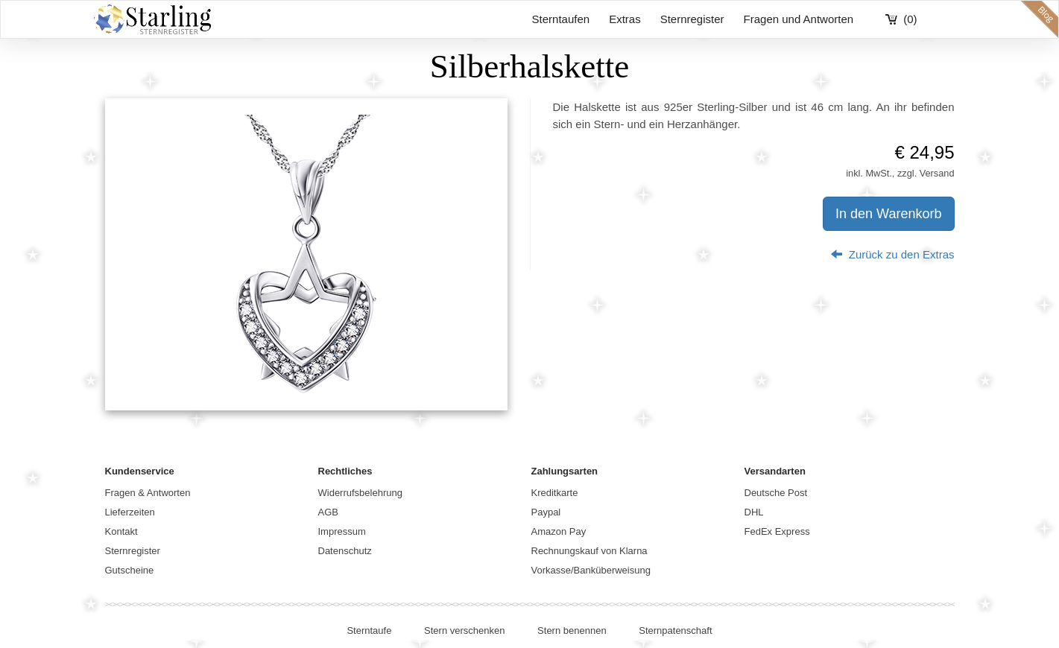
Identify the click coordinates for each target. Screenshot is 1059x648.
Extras (625, 19)
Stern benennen (572, 630)
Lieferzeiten (130, 512)
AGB (328, 512)
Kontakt (121, 531)
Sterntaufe (369, 630)
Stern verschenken (464, 630)
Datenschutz (345, 550)
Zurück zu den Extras (893, 254)
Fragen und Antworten (799, 19)
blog (1039, 19)
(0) (910, 19)
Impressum (342, 531)
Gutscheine (129, 570)
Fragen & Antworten (148, 492)
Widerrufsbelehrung (360, 492)
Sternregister (692, 19)
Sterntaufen (561, 19)
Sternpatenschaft (675, 630)
